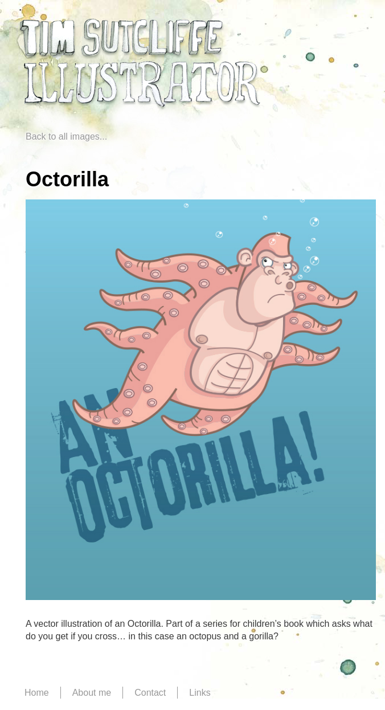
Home (36, 692)
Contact (150, 692)
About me (91, 692)
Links (199, 692)
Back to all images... (66, 136)
